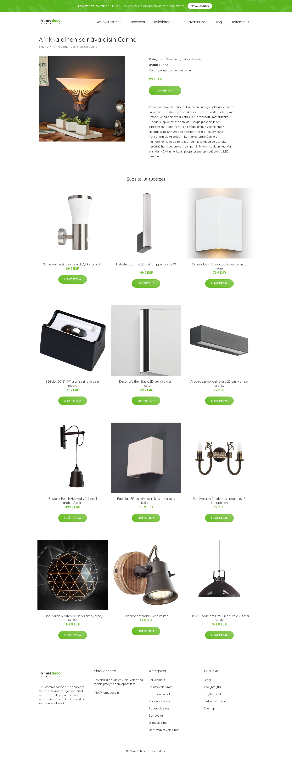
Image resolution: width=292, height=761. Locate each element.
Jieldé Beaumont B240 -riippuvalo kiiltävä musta (219, 621)
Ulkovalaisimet (158, 726)
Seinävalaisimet (192, 62)
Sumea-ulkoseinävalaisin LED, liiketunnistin (72, 267)
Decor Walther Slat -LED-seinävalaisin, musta (146, 387)
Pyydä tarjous (200, 5)
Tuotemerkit (239, 23)
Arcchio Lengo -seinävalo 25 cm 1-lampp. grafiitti (219, 387)
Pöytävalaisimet (194, 23)
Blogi (218, 23)
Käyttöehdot (212, 697)
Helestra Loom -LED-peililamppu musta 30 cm (146, 270)
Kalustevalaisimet (160, 690)
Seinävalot (136, 23)
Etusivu (43, 50)
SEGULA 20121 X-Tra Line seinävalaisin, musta (72, 387)
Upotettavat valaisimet (164, 733)
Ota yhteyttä (212, 690)
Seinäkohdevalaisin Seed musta (146, 619)
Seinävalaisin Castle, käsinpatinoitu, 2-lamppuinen (219, 504)
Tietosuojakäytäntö (217, 704)
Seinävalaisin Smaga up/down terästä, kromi (219, 270)
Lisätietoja (165, 94)
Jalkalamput (163, 23)
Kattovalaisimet (108, 23)
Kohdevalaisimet (160, 704)
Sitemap (209, 712)
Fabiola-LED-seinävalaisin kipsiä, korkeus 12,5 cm (146, 504)
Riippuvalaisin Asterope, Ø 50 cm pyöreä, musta (73, 621)
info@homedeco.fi (106, 696)
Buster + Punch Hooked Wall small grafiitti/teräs (73, 504)
